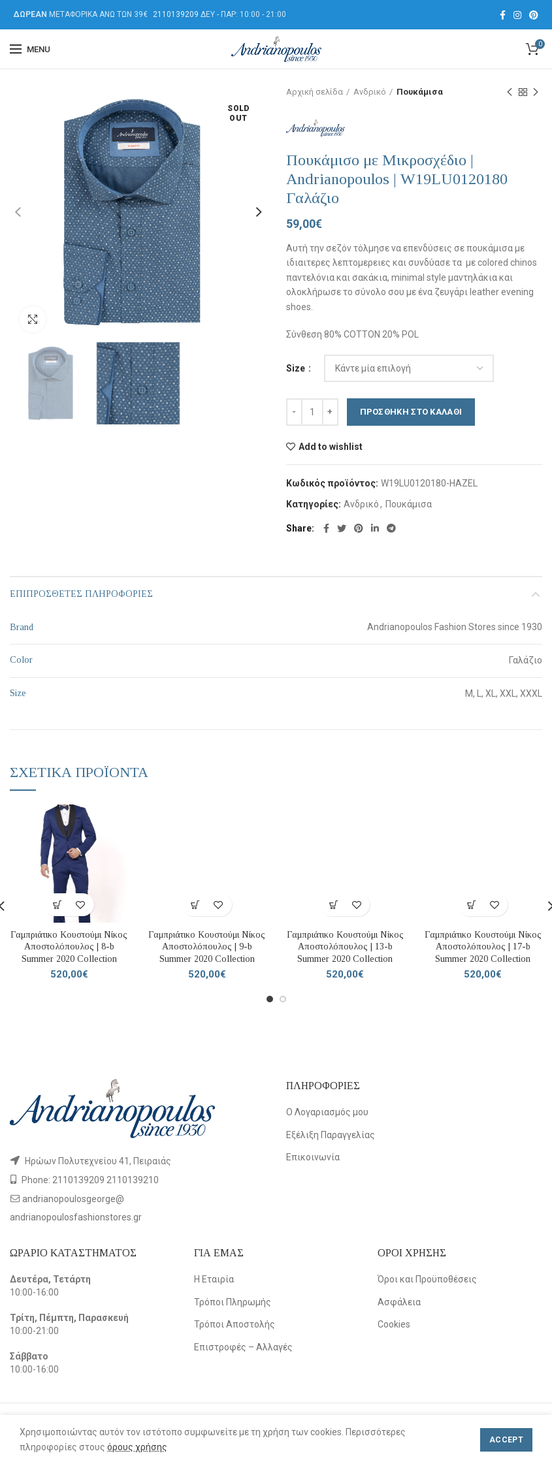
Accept (506, 1439)
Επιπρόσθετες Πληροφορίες (81, 594)
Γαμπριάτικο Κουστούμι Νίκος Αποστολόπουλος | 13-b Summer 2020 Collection (345, 946)
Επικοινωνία (313, 1157)
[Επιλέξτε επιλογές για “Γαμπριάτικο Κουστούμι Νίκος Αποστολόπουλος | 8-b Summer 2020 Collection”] (57, 904)
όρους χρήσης (137, 1447)
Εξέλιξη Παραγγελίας (330, 1135)
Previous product (509, 92)
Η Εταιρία (214, 1279)
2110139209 (176, 14)
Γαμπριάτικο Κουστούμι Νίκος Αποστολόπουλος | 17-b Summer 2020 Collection (483, 946)
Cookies (394, 1324)
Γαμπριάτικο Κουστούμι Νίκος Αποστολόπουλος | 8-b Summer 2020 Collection (68, 946)
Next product (536, 92)
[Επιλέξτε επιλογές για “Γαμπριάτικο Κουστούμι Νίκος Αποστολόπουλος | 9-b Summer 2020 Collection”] (195, 904)
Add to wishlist (331, 446)
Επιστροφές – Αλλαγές (243, 1347)
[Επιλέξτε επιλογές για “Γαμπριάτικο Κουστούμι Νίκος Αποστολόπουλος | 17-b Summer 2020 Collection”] (471, 904)
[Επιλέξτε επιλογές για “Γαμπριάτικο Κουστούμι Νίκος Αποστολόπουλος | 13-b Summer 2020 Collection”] (333, 904)
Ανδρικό (369, 92)
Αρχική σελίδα (314, 92)
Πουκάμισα (420, 92)
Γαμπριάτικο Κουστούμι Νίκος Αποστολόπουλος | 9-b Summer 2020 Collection (206, 946)
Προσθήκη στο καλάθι (411, 412)
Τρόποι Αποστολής (234, 1324)
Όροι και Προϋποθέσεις (427, 1279)
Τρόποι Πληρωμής (232, 1302)
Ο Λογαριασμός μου (327, 1112)
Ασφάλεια (399, 1302)
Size (296, 368)
